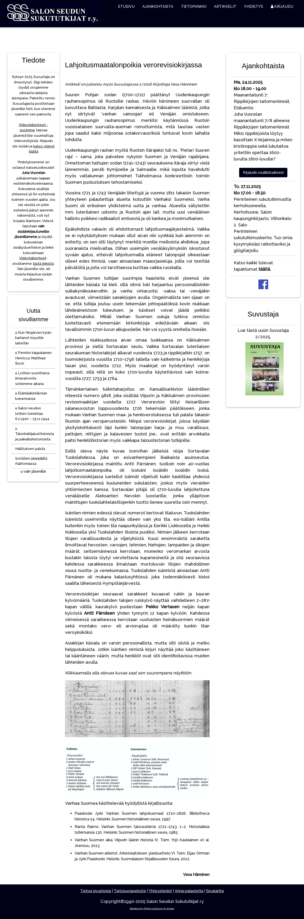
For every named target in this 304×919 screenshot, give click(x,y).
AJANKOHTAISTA (157, 6)
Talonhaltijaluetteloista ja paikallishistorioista (34, 434)
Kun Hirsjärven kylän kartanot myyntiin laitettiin (33, 337)
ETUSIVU (126, 6)
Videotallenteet (32, 258)
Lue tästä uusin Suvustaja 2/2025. (263, 363)
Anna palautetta (189, 891)
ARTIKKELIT (225, 6)
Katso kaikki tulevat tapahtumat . (253, 266)
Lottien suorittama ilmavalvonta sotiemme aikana (32, 378)
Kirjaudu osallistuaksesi (263, 172)
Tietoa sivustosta (95, 891)
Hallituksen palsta (30, 449)
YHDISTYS (253, 6)
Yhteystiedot (160, 891)
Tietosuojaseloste (130, 891)
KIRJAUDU (282, 6)
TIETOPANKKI (193, 6)
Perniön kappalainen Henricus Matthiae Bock (33, 358)
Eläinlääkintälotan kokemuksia (31, 396)
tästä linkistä (43, 263)
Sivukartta (215, 891)
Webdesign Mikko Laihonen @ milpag (152, 908)
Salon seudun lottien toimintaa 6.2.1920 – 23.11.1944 (32, 413)
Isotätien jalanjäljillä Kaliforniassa (31, 461)
